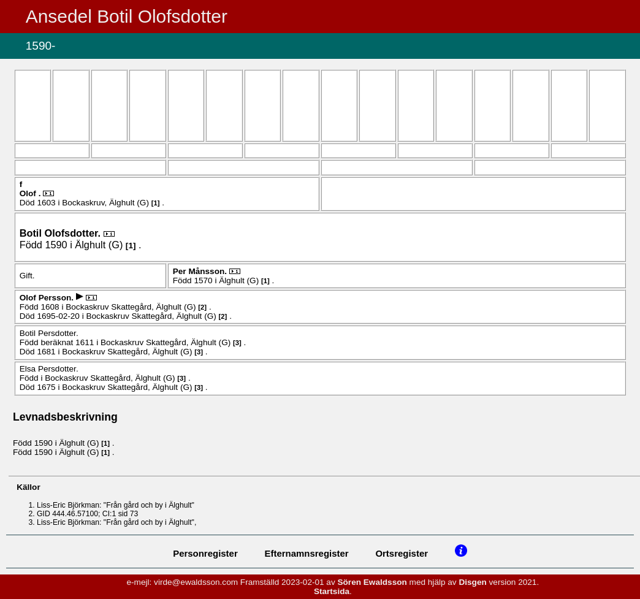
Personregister (205, 553)
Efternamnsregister (307, 553)
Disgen (472, 582)
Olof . (32, 193)
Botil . (62, 232)
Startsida (331, 591)
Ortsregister (401, 553)
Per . (201, 271)
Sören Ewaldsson (372, 582)
